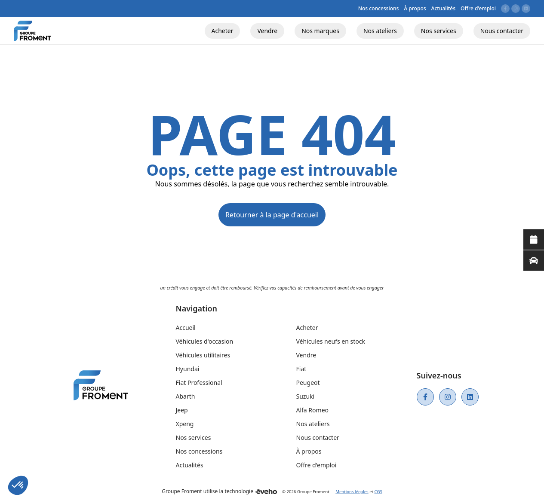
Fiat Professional (199, 382)
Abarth (185, 396)
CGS (378, 491)
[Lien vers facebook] (505, 8)
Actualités (189, 465)
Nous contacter (317, 437)
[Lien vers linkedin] (526, 8)
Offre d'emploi (316, 465)
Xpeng (185, 424)
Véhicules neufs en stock (330, 341)
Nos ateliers (313, 424)
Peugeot (308, 382)
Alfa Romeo (312, 410)
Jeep (182, 410)
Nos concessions (199, 451)
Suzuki (305, 396)
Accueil (186, 327)
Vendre (306, 355)
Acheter (307, 327)
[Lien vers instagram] (515, 8)
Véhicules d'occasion (205, 341)
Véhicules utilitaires (203, 355)
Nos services (193, 437)
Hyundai (188, 369)
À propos (309, 451)
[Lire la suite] (533, 239)
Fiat (301, 369)
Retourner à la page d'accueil (272, 215)
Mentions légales (351, 491)
